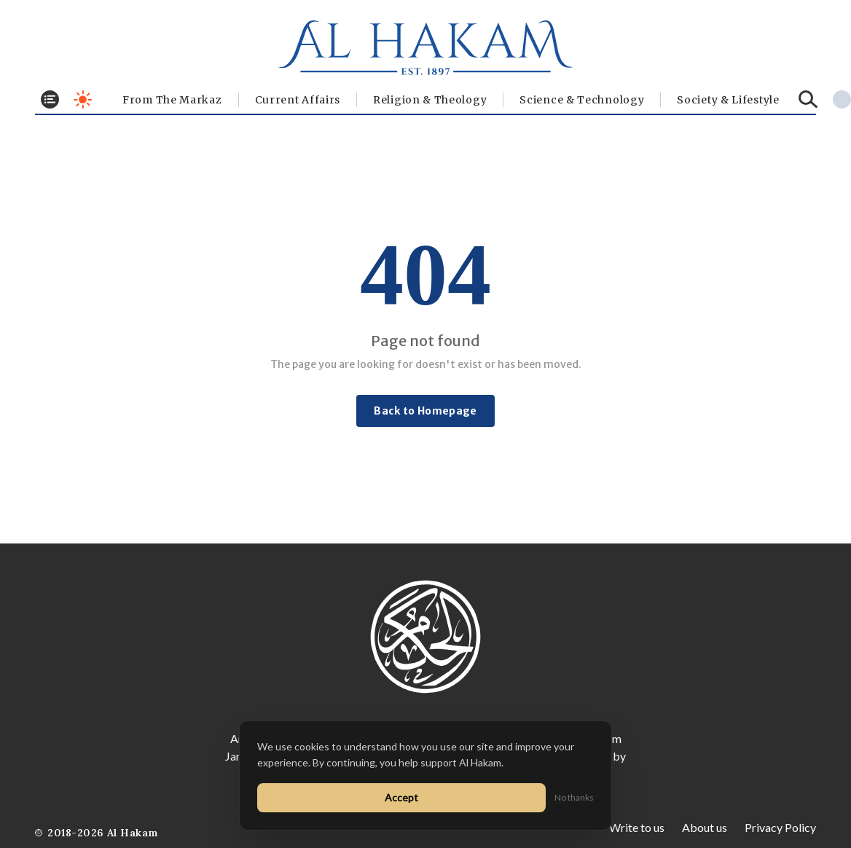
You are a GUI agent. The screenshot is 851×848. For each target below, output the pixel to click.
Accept (401, 797)
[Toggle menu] (50, 99)
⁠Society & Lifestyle (728, 99)
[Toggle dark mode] (83, 99)
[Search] (808, 99)
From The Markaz (172, 99)
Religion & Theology (430, 99)
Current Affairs (298, 99)
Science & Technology (581, 99)
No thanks (574, 797)
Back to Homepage (425, 410)
